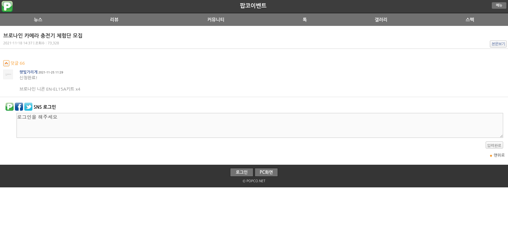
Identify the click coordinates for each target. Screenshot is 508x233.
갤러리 (381, 19)
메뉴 (499, 5)
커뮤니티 (216, 19)
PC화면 (266, 172)
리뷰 (114, 19)
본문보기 (498, 44)
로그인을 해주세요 (260, 125)
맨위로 (499, 155)
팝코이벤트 (253, 6)
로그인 (242, 172)
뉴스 (38, 19)
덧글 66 (14, 63)
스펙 (470, 19)
